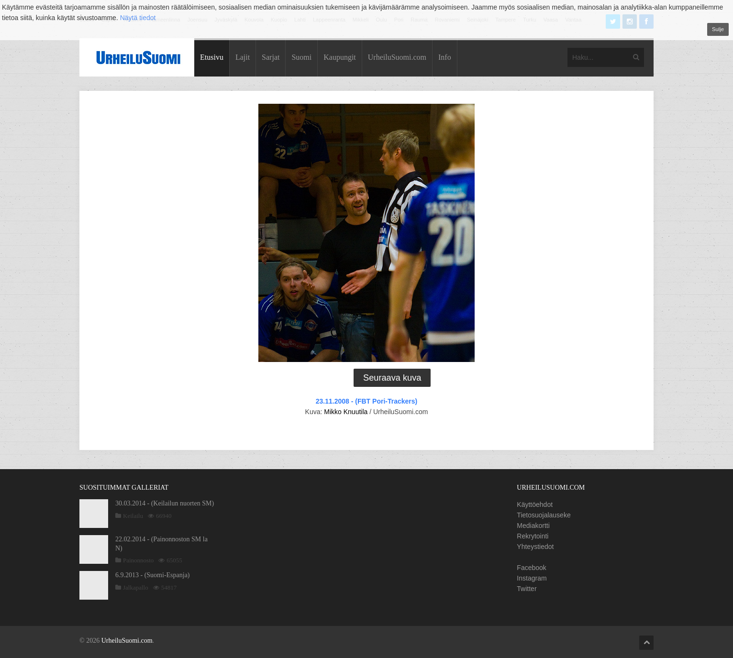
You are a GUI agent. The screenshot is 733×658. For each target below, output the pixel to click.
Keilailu (133, 515)
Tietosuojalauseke (543, 515)
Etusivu (211, 57)
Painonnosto (138, 560)
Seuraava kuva (392, 378)
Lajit (242, 57)
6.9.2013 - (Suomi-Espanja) (152, 575)
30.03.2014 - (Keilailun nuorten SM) (164, 503)
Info (444, 57)
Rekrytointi (532, 536)
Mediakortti (533, 525)
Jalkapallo (135, 587)
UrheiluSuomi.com (397, 57)
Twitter (526, 588)
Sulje (718, 29)
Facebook (531, 567)
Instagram (531, 578)
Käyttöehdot (535, 504)
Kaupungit (339, 57)
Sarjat (270, 57)
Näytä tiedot (138, 18)
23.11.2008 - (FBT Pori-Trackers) (366, 401)
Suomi (301, 57)
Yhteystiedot (535, 546)
